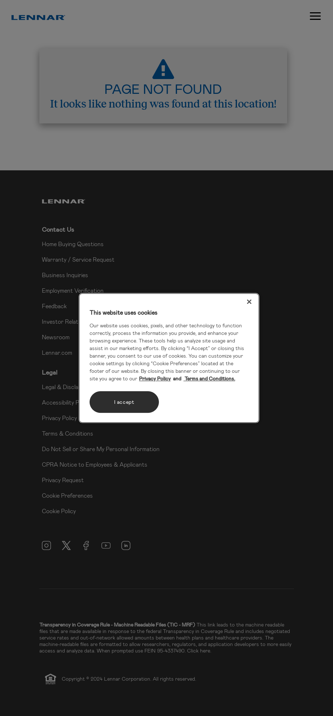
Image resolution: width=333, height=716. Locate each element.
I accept (124, 402)
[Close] (249, 302)
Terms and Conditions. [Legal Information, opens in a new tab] (209, 378)
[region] (169, 358)
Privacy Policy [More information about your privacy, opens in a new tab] (155, 378)
